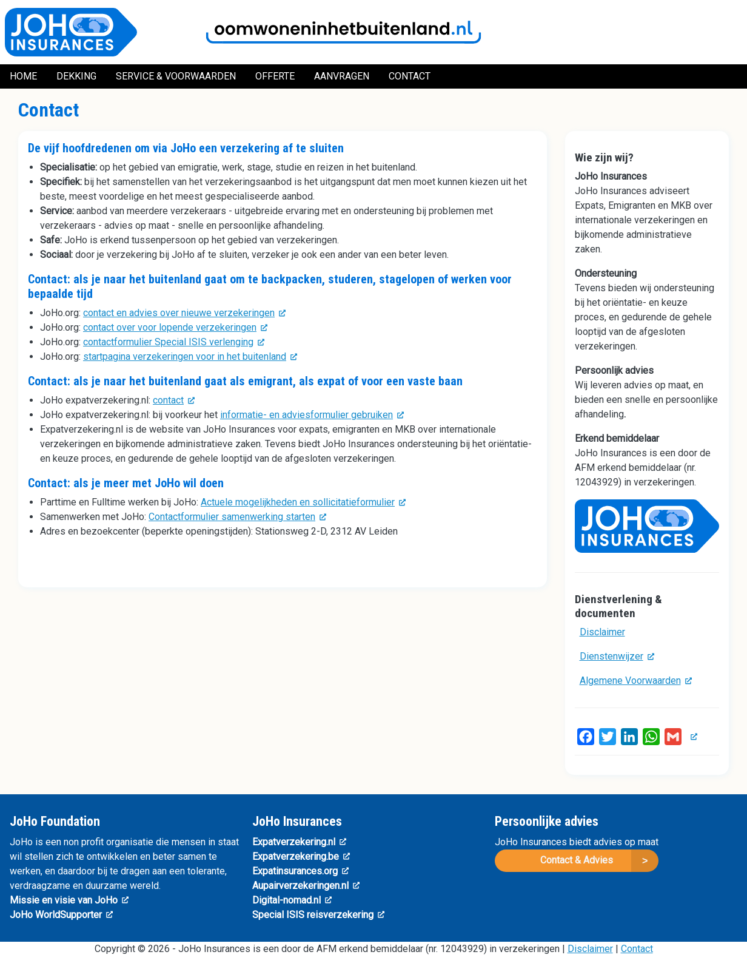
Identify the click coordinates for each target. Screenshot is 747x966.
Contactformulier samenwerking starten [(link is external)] (237, 516)
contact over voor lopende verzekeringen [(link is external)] (175, 327)
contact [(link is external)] (174, 400)
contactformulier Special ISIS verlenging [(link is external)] (173, 342)
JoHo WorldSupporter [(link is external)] (61, 914)
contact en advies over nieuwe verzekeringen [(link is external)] (184, 313)
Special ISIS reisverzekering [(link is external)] (318, 914)
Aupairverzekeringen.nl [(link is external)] (306, 885)
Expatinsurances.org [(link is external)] (300, 871)
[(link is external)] (692, 737)
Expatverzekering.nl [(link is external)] (299, 842)
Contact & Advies (576, 860)
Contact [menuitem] (409, 76)
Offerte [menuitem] (275, 76)
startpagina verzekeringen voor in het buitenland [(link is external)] (190, 356)
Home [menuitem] (23, 76)
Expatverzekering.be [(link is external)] (301, 856)
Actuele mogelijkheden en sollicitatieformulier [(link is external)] (303, 502)
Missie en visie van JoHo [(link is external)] (69, 900)
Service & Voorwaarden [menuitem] (176, 76)
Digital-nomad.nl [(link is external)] (292, 900)
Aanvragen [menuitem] (341, 76)
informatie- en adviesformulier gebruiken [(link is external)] (312, 415)
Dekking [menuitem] (76, 76)
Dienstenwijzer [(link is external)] (617, 656)
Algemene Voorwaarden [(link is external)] (636, 680)
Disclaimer (602, 632)
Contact (637, 948)
